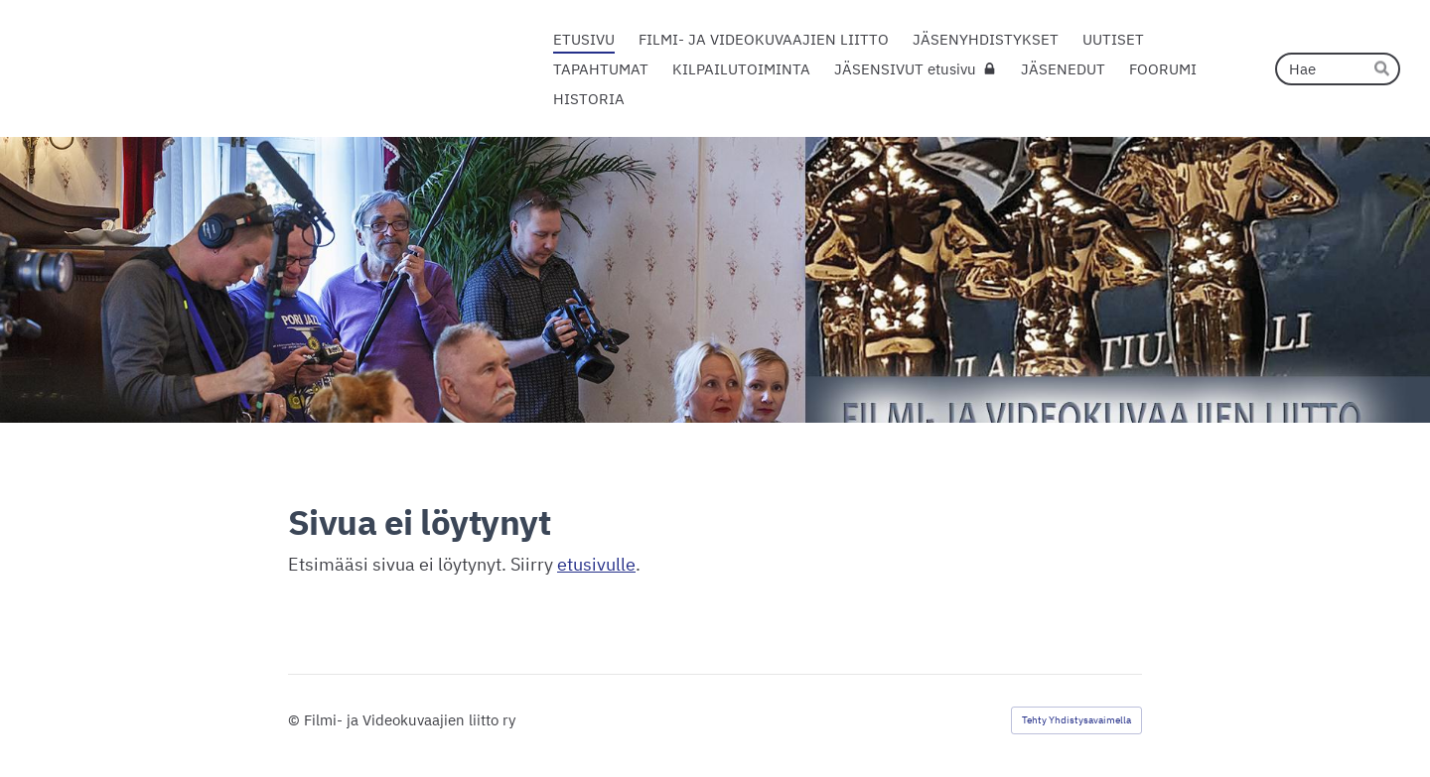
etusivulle (596, 564)
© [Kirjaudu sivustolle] (296, 720)
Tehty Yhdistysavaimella (1076, 719)
